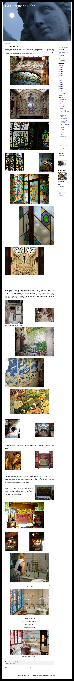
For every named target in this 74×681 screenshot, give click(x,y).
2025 (60, 67)
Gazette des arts (12, 663)
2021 (60, 75)
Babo (60, 196)
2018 (60, 80)
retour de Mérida (63, 118)
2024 (60, 69)
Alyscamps (62, 129)
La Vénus (62, 134)
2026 (60, 65)
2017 (60, 82)
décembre (62, 93)
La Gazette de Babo (20, 6)
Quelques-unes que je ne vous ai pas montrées (64, 121)
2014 (60, 88)
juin (61, 104)
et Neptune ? (62, 113)
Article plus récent (8, 667)
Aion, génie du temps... (64, 124)
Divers (60, 46)
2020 (60, 77)
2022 (60, 73)
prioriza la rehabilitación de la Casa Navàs (64, 150)
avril (61, 153)
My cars (60, 55)
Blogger (54, 675)
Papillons (61, 57)
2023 (60, 71)
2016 (60, 84)
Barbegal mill (62, 132)
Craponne (62, 131)
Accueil (29, 667)
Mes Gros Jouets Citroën (64, 52)
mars (61, 155)
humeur (60, 49)
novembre (62, 95)
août (61, 101)
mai (61, 106)
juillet (61, 103)
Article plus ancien (50, 667)
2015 (60, 86)
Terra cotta (62, 108)
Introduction (61, 195)
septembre (62, 99)
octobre (62, 97)
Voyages (60, 60)
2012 (60, 92)
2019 (60, 78)
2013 (60, 90)
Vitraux (60, 58)
